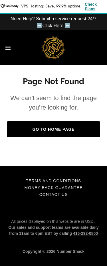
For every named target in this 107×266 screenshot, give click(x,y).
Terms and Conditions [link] (53, 180)
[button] (10, 47)
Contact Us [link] (53, 194)
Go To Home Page (53, 129)
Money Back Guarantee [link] (54, 187)
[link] (53, 48)
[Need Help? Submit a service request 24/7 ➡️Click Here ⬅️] (53, 22)
